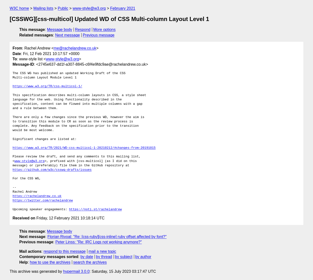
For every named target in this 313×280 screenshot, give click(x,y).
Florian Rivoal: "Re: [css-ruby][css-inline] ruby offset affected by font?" (107, 237)
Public (63, 8)
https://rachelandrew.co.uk (37, 196)
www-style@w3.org (89, 8)
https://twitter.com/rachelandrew (43, 200)
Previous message (99, 35)
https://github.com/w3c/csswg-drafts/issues (52, 170)
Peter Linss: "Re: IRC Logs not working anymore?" (98, 242)
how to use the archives (50, 262)
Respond (82, 30)
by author (143, 257)
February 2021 (122, 8)
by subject (123, 257)
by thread (104, 257)
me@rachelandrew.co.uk (75, 48)
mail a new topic (102, 251)
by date (86, 257)
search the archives (90, 262)
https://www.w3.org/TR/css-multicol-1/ (47, 86)
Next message (67, 35)
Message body (59, 30)
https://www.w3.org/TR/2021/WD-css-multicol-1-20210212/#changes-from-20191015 (84, 148)
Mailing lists (43, 8)
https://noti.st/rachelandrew (95, 209)
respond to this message (64, 251)
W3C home (19, 8)
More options (104, 30)
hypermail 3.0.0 (76, 271)
